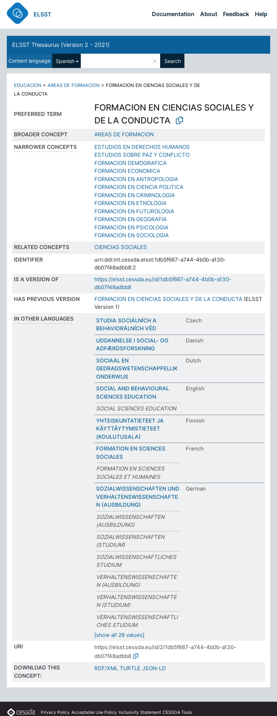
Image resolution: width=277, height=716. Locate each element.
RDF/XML (106, 668)
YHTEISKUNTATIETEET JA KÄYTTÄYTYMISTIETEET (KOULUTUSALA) (130, 428)
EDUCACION (27, 85)
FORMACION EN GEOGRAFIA (130, 219)
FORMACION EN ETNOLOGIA (130, 203)
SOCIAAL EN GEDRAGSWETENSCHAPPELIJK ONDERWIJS (137, 368)
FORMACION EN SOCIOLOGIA (131, 235)
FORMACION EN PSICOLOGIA (131, 227)
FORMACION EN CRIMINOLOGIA (134, 195)
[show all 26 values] (119, 635)
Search (172, 61)
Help (261, 14)
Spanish (65, 61)
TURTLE (130, 668)
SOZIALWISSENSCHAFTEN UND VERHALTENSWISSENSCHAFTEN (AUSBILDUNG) (137, 496)
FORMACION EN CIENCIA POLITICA (138, 187)
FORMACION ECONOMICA (127, 170)
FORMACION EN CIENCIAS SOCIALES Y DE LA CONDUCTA (168, 299)
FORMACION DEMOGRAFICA (130, 163)
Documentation (173, 14)
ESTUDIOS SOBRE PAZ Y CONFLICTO (141, 154)
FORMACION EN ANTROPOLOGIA (136, 179)
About (208, 14)
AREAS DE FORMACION (74, 85)
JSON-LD (154, 668)
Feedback (236, 14)
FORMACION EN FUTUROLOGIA (134, 211)
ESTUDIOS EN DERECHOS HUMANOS (142, 146)
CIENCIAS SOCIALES (120, 247)
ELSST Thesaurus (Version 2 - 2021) (61, 44)
